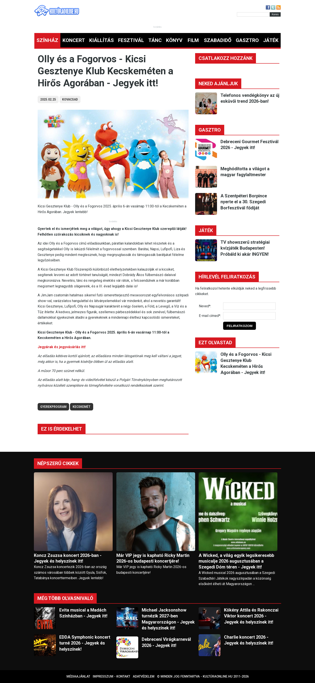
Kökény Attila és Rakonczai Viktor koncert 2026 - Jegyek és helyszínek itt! (251, 616)
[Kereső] (253, 14)
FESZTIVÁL (131, 40)
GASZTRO (247, 40)
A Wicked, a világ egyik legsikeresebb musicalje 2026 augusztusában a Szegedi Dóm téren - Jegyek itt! (236, 561)
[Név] (249, 306)
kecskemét (82, 406)
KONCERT (74, 40)
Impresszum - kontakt (111, 676)
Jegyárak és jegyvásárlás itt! (62, 347)
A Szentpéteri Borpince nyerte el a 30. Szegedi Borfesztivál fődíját (243, 201)
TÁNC (155, 40)
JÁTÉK (270, 40)
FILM (193, 40)
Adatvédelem (143, 676)
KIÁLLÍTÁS (101, 40)
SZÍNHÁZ (47, 40)
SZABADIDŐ (217, 40)
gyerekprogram (53, 406)
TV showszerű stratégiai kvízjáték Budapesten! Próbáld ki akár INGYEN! (245, 248)
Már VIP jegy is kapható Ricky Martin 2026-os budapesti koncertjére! (152, 558)
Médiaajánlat (78, 676)
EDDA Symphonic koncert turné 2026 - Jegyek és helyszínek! (84, 643)
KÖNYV (174, 40)
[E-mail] (249, 316)
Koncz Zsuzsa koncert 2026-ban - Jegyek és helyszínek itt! (68, 558)
